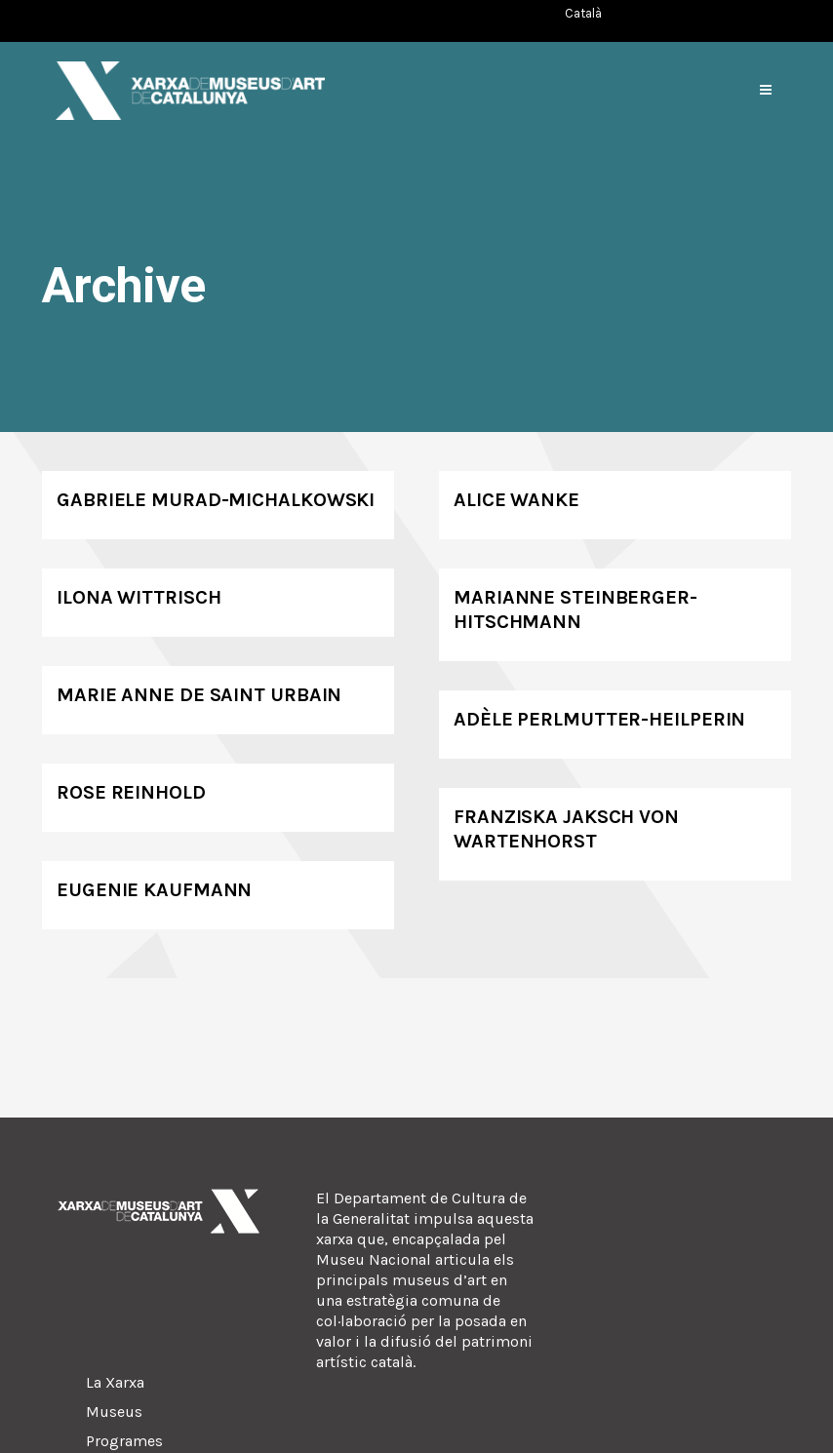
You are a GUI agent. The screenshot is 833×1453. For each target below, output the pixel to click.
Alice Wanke (516, 500)
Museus (114, 1411)
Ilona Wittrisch (139, 597)
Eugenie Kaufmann (154, 890)
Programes (124, 1441)
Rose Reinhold (131, 792)
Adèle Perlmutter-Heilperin (599, 719)
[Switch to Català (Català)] (583, 13)
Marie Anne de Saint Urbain (199, 695)
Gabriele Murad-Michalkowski (216, 500)
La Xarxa (115, 1382)
